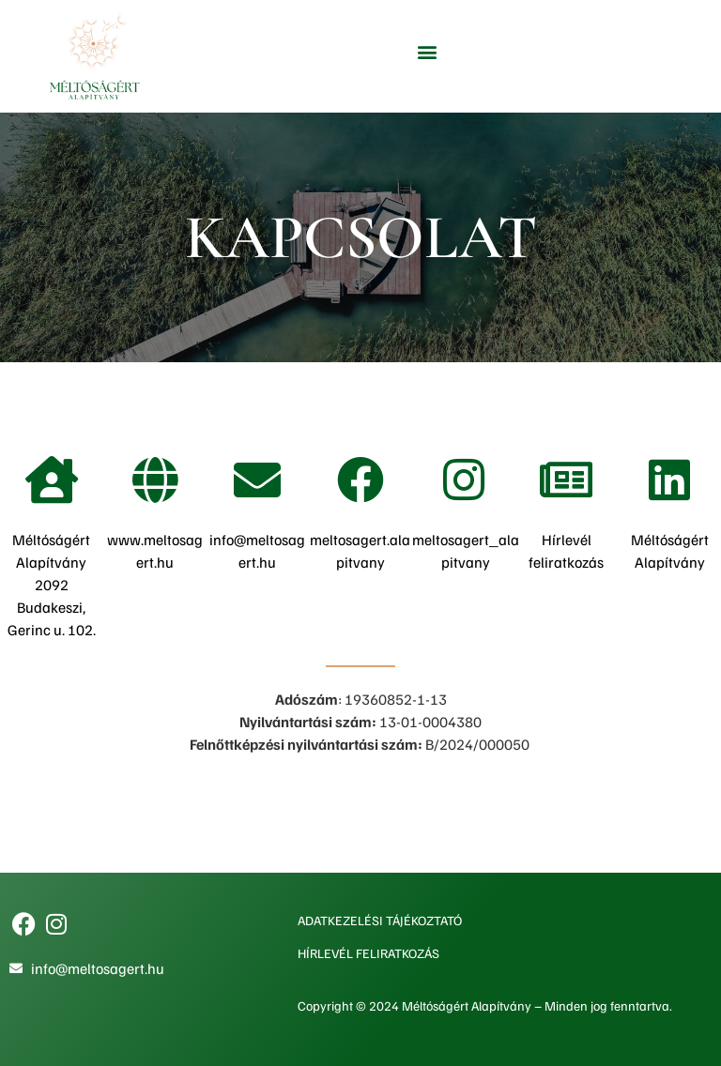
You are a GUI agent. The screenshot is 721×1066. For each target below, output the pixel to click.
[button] (427, 52)
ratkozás (576, 562)
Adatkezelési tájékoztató (380, 920)
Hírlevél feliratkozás (368, 953)
